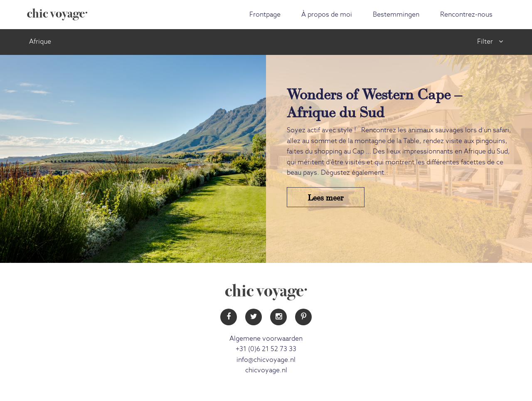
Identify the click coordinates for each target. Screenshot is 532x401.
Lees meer (326, 197)
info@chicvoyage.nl (266, 360)
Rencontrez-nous (466, 15)
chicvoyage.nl (266, 370)
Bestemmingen (396, 15)
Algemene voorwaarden (266, 339)
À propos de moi (326, 15)
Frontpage (265, 15)
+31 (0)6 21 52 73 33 (266, 349)
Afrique (40, 42)
